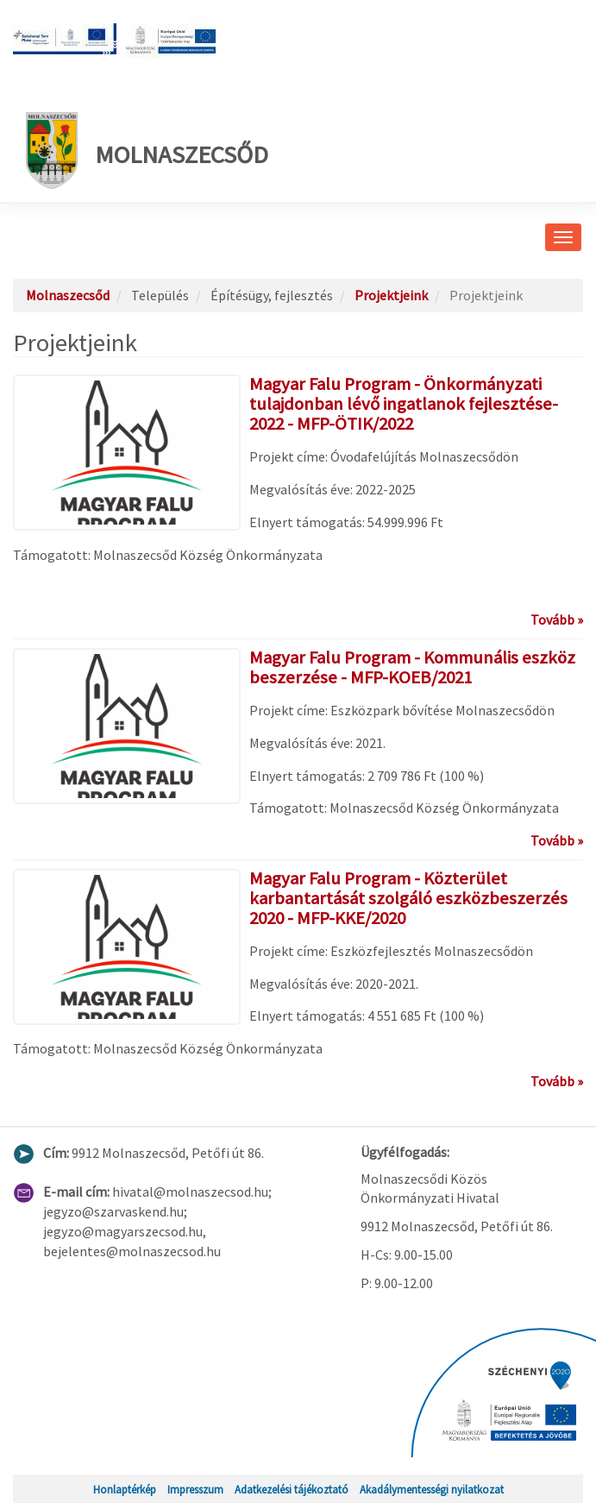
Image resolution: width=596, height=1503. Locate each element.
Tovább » (556, 619)
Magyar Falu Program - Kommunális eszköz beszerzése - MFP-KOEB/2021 (412, 667)
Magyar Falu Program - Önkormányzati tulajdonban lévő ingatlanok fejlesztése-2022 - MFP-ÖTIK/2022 (403, 404)
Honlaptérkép (124, 1489)
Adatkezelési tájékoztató (291, 1489)
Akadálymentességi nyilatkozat (432, 1489)
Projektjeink (391, 295)
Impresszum (195, 1489)
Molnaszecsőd (147, 150)
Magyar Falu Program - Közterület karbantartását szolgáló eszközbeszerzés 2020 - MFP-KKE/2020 (408, 898)
